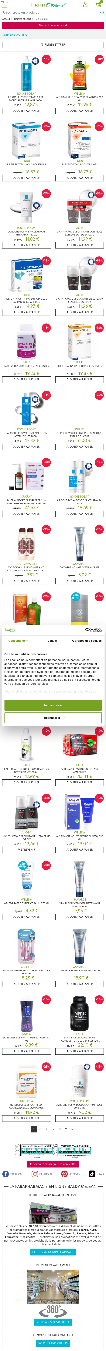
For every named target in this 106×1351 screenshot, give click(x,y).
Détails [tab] (52, 640)
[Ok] (103, 12)
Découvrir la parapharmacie (53, 1252)
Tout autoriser (53, 705)
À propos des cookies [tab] (87, 640)
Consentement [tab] (18, 640)
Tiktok (96, 1174)
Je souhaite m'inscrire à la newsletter (53, 1164)
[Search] (50, 12)
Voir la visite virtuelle (53, 1322)
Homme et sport (22, 19)
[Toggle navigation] (4, 4)
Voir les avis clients (53, 1343)
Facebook (12, 1174)
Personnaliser (53, 717)
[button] (85, 5)
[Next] (72, 1129)
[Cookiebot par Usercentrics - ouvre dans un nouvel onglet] (85, 630)
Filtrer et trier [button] (53, 45)
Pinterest (70, 1174)
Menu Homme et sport (53, 25)
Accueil (6, 19)
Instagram (41, 1174)
